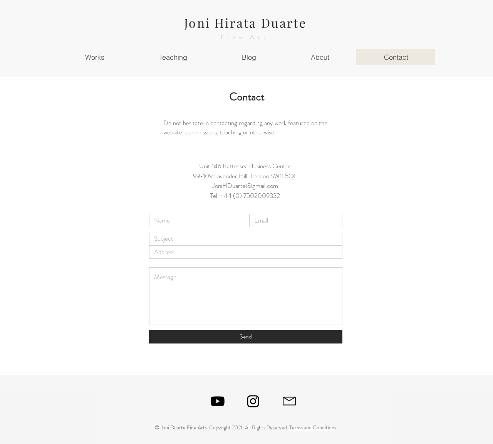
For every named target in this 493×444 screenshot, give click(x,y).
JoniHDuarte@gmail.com (245, 185)
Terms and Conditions (312, 427)
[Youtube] (218, 401)
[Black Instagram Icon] (253, 401)
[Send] (245, 336)
